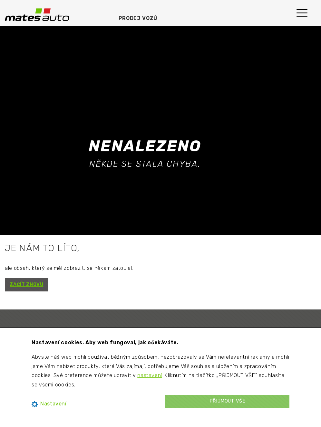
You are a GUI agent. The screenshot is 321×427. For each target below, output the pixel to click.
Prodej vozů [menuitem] (138, 18)
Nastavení (49, 404)
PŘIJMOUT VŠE (227, 401)
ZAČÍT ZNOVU (26, 284)
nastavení (149, 375)
